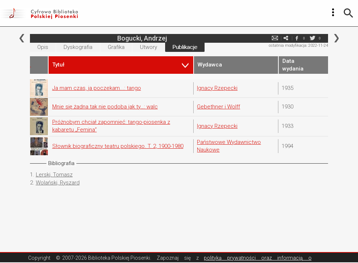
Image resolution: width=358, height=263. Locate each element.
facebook (296, 38)
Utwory (148, 47)
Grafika (116, 47)
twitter (312, 38)
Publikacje (184, 47)
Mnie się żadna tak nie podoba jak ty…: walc (105, 106)
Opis (42, 47)
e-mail (274, 38)
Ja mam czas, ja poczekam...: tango (96, 88)
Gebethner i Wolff (218, 106)
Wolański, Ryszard (58, 182)
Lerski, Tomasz (54, 174)
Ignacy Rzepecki (217, 88)
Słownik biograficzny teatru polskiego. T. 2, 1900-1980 (117, 146)
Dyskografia (78, 47)
